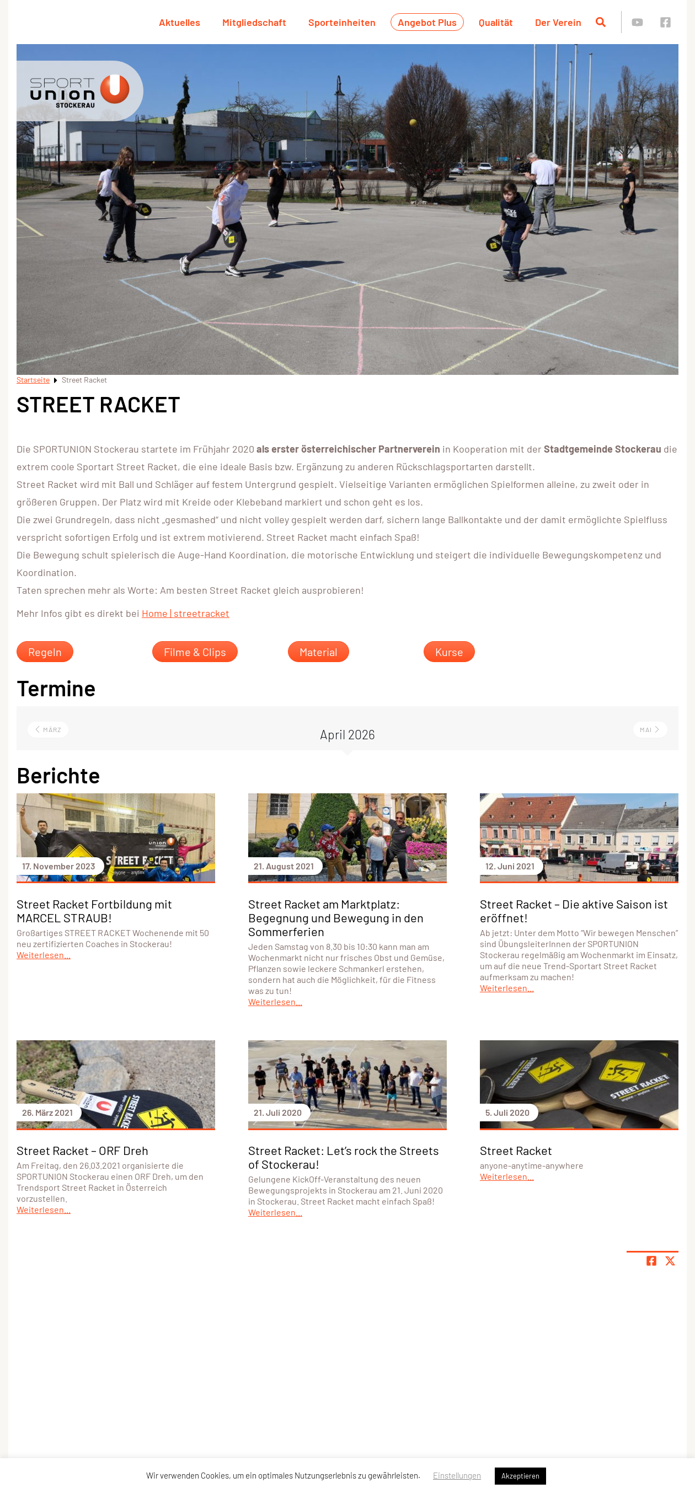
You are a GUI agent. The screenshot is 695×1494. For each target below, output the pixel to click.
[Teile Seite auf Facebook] (651, 1261)
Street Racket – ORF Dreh (82, 1150)
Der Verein (558, 22)
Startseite (33, 379)
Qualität (496, 22)
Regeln (45, 651)
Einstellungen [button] (457, 1475)
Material (319, 651)
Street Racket (516, 1150)
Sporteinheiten (342, 22)
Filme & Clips (195, 651)
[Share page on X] (670, 1261)
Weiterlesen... (44, 954)
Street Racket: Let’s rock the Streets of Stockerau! (343, 1157)
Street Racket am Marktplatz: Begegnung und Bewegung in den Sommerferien (336, 917)
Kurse (449, 651)
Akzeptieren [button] (520, 1475)
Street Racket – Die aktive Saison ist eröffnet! (574, 910)
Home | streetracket (185, 613)
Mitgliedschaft (254, 22)
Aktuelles (179, 22)
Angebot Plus (427, 22)
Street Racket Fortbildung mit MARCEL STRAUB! (94, 910)
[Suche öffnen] (601, 22)
